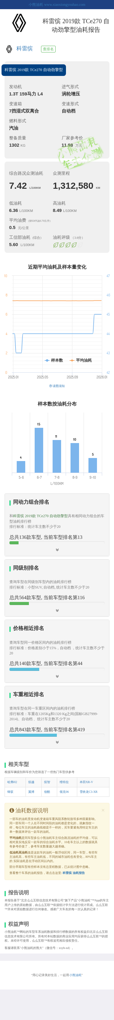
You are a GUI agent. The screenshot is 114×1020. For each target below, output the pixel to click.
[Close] (103, 810)
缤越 (31, 782)
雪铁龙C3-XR (89, 791)
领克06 (64, 791)
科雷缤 (24, 48)
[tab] (57, 525)
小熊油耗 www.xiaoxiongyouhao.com (57, 4)
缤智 (47, 782)
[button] (57, 525)
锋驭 (10, 791)
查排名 (48, 49)
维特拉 (64, 782)
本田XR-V (86, 782)
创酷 (47, 791)
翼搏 (31, 791)
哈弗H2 (12, 782)
